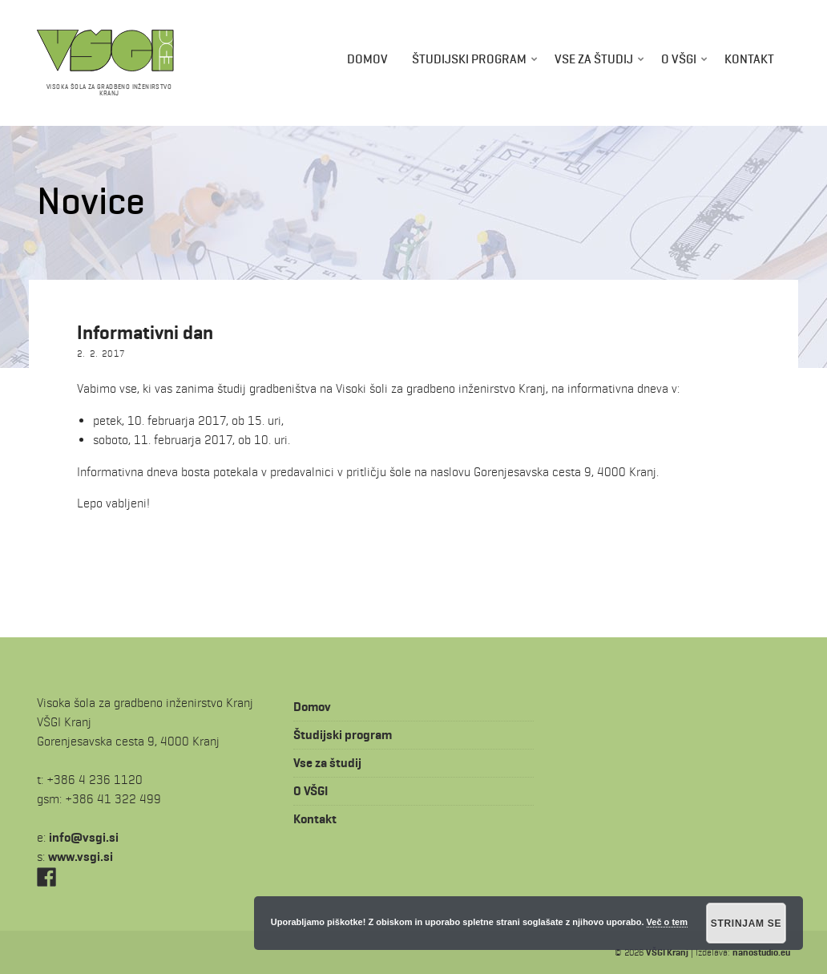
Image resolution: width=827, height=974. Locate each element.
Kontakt (749, 59)
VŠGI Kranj (667, 952)
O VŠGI (678, 59)
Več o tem (667, 922)
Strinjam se (746, 923)
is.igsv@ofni (84, 837)
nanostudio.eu (761, 952)
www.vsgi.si (80, 856)
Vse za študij (594, 59)
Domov (367, 59)
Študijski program (469, 59)
